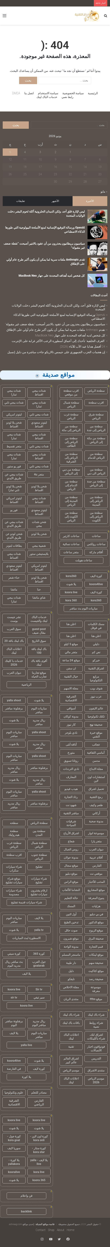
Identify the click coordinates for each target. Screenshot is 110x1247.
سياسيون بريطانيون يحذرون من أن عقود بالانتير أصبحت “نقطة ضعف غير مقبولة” (55, 324)
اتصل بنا (29, 93)
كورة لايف (96, 576)
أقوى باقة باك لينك (39, 662)
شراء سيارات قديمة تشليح (26, 902)
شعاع (71, 841)
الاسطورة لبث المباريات (26, 938)
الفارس (96, 865)
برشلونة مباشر (14, 708)
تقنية (71, 1046)
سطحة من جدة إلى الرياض (96, 483)
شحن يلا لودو (39, 534)
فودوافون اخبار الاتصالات (96, 1048)
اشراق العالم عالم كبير (71, 1060)
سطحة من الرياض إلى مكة (71, 428)
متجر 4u (39, 474)
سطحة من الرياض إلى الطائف (71, 442)
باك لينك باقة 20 (13, 641)
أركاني (96, 813)
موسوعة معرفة (96, 989)
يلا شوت (71, 584)
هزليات (96, 906)
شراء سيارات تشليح (39, 880)
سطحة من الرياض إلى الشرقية (71, 457)
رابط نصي (67, 97)
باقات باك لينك (71, 1023)
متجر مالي (71, 652)
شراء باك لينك (96, 1014)
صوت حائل (71, 930)
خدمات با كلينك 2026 (14, 662)
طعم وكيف (96, 805)
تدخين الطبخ (71, 922)
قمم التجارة (96, 946)
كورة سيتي (13, 953)
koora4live (96, 584)
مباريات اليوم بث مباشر (83, 608)
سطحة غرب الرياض (71, 416)
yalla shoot (14, 700)
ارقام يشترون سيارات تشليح (39, 892)
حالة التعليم (71, 898)
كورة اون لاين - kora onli (39, 1138)
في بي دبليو (96, 914)
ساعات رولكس (96, 544)
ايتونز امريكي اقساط (14, 500)
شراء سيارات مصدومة (14, 892)
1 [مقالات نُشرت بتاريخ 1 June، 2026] (70, 152)
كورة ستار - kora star (39, 1150)
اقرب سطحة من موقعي (71, 392)
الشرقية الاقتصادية (71, 698)
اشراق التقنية (96, 668)
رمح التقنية (96, 797)
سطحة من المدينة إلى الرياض (71, 500)
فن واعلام (26, 1195)
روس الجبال (71, 849)
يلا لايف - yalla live (39, 1162)
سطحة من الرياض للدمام (96, 455)
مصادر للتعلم (39, 1092)
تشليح (38, 866)
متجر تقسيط (13, 446)
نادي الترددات (71, 769)
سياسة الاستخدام (48, 93)
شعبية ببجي (39, 545)
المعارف (71, 777)
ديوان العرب (96, 849)
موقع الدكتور (96, 922)
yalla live (26, 1045)
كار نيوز (71, 724)
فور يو (13, 510)
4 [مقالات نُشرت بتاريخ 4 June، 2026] (25, 152)
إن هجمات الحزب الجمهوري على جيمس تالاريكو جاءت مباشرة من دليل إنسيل (56, 352)
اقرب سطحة (96, 402)
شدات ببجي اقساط (39, 392)
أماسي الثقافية (96, 752)
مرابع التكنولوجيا (96, 678)
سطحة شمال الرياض (71, 404)
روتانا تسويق (71, 761)
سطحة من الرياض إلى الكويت (96, 516)
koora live (71, 592)
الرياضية (26, 684)
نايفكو (71, 979)
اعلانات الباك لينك (71, 1036)
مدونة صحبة (96, 821)
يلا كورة (26, 1077)
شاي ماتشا (38, 597)
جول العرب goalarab (39, 963)
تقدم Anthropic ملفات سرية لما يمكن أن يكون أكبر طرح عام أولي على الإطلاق (55, 330)
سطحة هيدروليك (13, 833)
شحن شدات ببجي (39, 524)
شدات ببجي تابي (13, 402)
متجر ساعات (71, 552)
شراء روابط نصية (96, 1024)
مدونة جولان (71, 857)
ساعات (96, 536)
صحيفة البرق (96, 938)
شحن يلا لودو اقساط (14, 424)
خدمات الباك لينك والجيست (38, 619)
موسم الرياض (71, 1070)
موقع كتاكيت (96, 971)
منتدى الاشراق (96, 1070)
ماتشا (14, 589)
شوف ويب (96, 688)
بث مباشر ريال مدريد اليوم (14, 963)
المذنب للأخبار (96, 882)
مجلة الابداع (96, 769)
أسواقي (71, 708)
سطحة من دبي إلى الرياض (71, 471)
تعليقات (20, 201)
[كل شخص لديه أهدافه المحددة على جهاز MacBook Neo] (97, 280)
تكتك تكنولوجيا (96, 716)
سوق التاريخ (39, 641)
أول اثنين (71, 914)
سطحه (14, 823)
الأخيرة (90, 201)
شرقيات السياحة (71, 823)
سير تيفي (38, 997)
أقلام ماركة (96, 552)
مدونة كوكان (71, 716)
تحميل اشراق (96, 789)
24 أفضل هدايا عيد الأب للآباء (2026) (82, 346)
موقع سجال (71, 865)
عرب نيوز (96, 696)
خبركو (96, 660)
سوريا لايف (13, 1148)
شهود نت (71, 805)
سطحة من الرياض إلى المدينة (96, 500)
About (60, 1230)
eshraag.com (15, 1224)
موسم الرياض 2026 (96, 1080)
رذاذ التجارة (71, 797)
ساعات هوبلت (83, 560)
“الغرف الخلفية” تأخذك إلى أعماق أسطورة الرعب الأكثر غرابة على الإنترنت (58, 341)
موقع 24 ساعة (71, 660)
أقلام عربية (96, 857)
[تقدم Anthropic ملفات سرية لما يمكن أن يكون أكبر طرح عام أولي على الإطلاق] (97, 264)
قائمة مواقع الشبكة (45, 1224)
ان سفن (71, 668)
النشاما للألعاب (71, 890)
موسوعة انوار (96, 833)
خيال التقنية (71, 676)
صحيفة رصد (96, 979)
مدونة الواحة (71, 946)
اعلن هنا (71, 624)
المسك (71, 906)
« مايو (104, 191)
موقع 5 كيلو (71, 644)
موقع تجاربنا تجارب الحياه (39, 674)
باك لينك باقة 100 (38, 650)
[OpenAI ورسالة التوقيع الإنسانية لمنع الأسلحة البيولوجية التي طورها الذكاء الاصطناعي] (97, 232)
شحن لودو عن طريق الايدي (14, 535)
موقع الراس (71, 882)
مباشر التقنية (71, 813)
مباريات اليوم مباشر (39, 710)
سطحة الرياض (96, 390)
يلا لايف (39, 918)
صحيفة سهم (96, 963)
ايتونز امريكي (14, 414)
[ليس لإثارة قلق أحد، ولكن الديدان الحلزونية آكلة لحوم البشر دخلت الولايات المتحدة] (97, 216)
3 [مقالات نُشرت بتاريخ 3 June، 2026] (40, 152)
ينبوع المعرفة (96, 898)
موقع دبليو (71, 873)
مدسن (96, 761)
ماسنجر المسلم (71, 955)
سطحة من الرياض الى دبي (96, 471)
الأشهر (55, 201)
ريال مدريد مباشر (39, 722)
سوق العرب (14, 629)
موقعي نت (96, 873)
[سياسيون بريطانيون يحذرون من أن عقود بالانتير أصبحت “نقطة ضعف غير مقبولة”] (97, 248)
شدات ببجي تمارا (14, 392)
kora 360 (71, 600)
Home (70, 1230)
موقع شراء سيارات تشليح (14, 880)
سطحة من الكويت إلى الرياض (71, 516)
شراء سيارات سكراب (14, 868)
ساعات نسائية (71, 544)
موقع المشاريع (96, 890)
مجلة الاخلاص (71, 987)
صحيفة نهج (96, 724)
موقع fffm (96, 999)
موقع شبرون (71, 938)
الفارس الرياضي (39, 1102)
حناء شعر (13, 577)
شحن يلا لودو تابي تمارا (14, 488)
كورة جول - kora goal (14, 1138)
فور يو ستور (14, 466)
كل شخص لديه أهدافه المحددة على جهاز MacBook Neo (52, 275)
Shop (51, 1230)
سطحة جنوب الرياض (39, 856)
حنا (39, 589)
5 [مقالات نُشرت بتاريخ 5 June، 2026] (10, 152)
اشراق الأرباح (71, 833)
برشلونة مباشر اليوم (14, 1023)
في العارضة (14, 1069)
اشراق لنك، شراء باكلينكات (96, 1036)
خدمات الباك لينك (47, 97)
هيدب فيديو (71, 789)
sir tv (14, 997)
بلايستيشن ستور (38, 554)
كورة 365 (39, 953)
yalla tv (39, 930)
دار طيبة (71, 963)
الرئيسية (93, 93)
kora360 (71, 576)
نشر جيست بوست (14, 619)
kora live (38, 1172)
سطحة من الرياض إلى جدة (96, 428)
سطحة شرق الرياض (96, 416)
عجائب (96, 744)
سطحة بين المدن (39, 833)
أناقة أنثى (71, 744)
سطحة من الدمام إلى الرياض (71, 485)
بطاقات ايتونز (14, 545)
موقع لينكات (96, 955)
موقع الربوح (96, 930)
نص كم (96, 652)
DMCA (16, 93)
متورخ (71, 752)
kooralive (14, 1172)
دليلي (96, 644)
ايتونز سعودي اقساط (39, 424)
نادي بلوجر (71, 732)
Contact (41, 1230)
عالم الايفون (96, 708)
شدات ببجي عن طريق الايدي (14, 476)
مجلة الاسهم (71, 688)
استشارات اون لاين (96, 779)
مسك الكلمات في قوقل (96, 626)
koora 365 (38, 1180)
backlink (26, 1211)
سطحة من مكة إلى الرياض (96, 440)
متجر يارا (96, 841)
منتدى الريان (71, 999)
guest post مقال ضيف (39, 630)
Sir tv (38, 989)
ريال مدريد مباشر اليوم (39, 1023)
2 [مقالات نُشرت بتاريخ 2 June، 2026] (55, 152)
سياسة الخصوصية (73, 93)
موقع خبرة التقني (96, 734)
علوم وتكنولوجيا (14, 1092)
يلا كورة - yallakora (14, 1162)
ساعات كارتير (71, 536)
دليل (71, 971)
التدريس (96, 1058)
